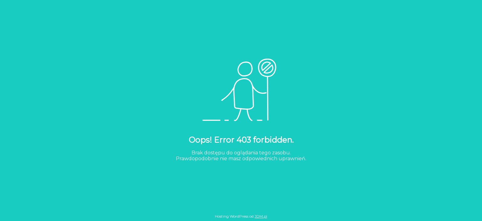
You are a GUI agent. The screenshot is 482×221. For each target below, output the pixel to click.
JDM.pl (261, 216)
